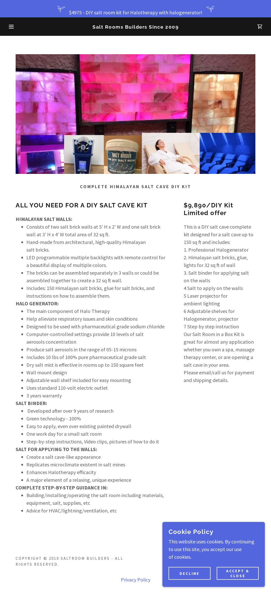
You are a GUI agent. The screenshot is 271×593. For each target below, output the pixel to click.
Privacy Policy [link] (135, 579)
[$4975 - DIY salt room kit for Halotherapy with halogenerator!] (135, 8)
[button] (13, 26)
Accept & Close (237, 573)
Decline (190, 573)
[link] (135, 27)
